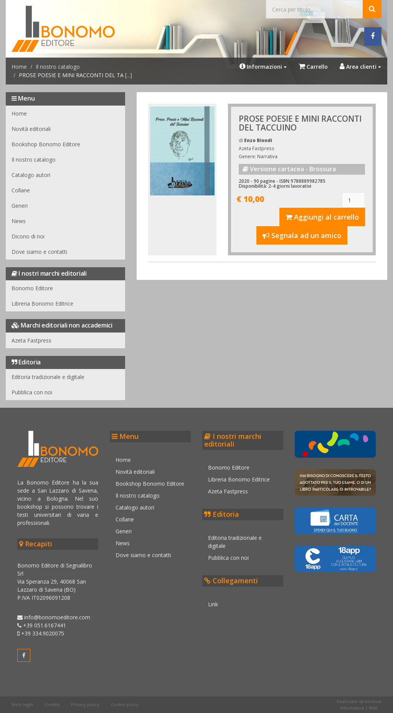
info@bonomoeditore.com (53, 617)
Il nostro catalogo (58, 66)
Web (373, 708)
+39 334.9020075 (40, 633)
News (19, 221)
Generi (20, 205)
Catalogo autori (31, 175)
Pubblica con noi (32, 392)
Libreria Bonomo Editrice (42, 303)
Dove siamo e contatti (39, 251)
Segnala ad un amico (302, 235)
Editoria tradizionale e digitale (48, 376)
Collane (21, 190)
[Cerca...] (314, 9)
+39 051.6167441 (41, 625)
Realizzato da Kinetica (359, 701)
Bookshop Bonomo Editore (46, 144)
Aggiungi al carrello (322, 217)
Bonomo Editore (32, 288)
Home (19, 66)
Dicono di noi (28, 236)
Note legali (22, 704)
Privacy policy (85, 704)
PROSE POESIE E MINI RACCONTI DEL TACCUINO (300, 123)
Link (213, 604)
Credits (52, 704)
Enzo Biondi (258, 140)
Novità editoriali (31, 128)
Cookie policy (125, 704)
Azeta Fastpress (31, 340)
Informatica (352, 708)
